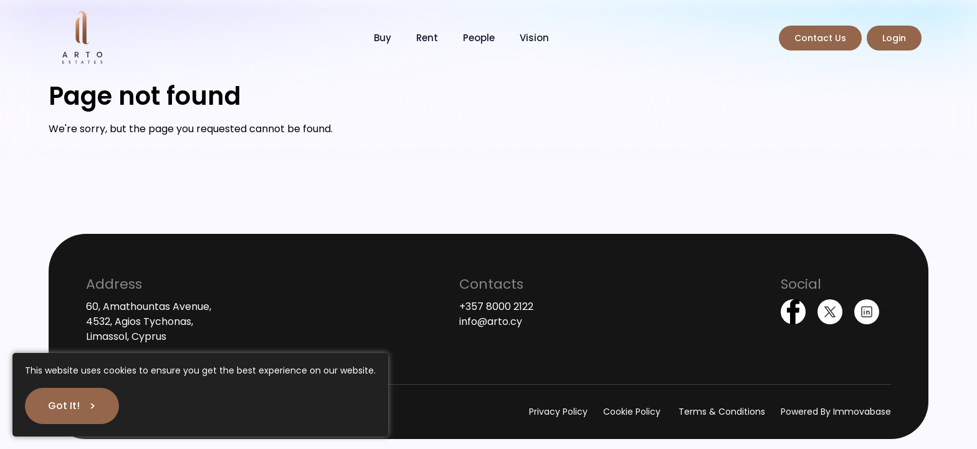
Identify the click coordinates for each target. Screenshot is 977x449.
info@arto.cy (490, 321)
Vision (534, 38)
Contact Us (820, 38)
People (479, 38)
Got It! (64, 405)
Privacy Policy (558, 411)
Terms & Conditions (722, 411)
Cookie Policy (633, 411)
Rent (427, 38)
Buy (382, 38)
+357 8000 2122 (496, 306)
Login (894, 38)
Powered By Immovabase (836, 411)
